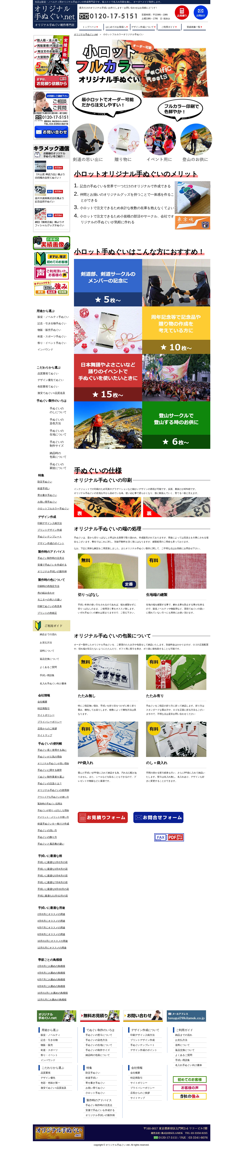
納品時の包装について (58, 454)
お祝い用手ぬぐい (47, 501)
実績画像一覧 (194, 27)
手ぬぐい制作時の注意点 (51, 558)
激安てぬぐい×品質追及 (51, 393)
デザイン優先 (48, 1077)
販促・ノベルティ (50, 1035)
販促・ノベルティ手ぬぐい (53, 316)
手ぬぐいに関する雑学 (50, 770)
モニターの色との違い (50, 599)
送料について (47, 650)
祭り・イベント (49, 1055)
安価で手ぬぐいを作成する (52, 564)
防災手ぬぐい (45, 481)
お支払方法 (46, 642)
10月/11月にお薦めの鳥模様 (53, 993)
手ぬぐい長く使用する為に (52, 750)
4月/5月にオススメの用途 (51, 920)
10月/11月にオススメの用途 (53, 941)
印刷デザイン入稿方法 (50, 523)
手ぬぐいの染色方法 (57, 421)
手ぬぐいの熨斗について (99, 1035)
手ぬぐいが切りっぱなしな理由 (53, 810)
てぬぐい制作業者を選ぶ (51, 776)
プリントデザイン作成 (50, 530)
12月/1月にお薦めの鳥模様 (52, 999)
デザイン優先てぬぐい (51, 379)
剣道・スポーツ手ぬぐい (52, 336)
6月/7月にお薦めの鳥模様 (51, 979)
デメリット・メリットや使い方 (53, 817)
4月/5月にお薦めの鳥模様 (51, 972)
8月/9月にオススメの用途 (51, 934)
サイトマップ (45, 735)
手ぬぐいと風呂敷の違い (51, 843)
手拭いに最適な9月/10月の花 (53, 889)
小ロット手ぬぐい (95, 1092)
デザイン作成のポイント (51, 543)
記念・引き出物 (49, 1040)
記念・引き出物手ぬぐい (52, 323)
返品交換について (49, 659)
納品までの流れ (48, 634)
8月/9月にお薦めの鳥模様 (51, 986)
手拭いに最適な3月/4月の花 (53, 869)
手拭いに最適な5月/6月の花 (53, 875)
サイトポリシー (46, 715)
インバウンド (45, 349)
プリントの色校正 (47, 613)
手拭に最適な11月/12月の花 (53, 895)
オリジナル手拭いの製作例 (52, 571)
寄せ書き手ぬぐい (47, 495)
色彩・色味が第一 (50, 1082)
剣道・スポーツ (49, 1050)
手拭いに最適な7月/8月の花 (53, 882)
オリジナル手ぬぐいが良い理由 (53, 763)
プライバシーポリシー (50, 721)
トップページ (90, 27)
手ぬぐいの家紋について (58, 466)
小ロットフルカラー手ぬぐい (53, 508)
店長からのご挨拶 (47, 728)
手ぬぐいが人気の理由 (50, 756)
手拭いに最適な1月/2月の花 (53, 862)
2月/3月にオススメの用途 (51, 914)
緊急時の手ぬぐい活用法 (50, 803)
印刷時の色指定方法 (48, 586)
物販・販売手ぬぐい (49, 329)
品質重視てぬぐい (48, 373)
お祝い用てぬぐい (95, 1087)
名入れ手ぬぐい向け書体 (53, 683)
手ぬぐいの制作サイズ (57, 443)
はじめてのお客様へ (117, 27)
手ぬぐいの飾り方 (47, 837)
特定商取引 (44, 708)
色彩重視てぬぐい (48, 386)
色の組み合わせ (46, 592)
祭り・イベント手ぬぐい (52, 342)
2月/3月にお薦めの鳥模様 (51, 966)
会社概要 (42, 701)
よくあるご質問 (48, 667)
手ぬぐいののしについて (58, 410)
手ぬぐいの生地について (58, 432)
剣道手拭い (44, 488)
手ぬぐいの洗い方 (47, 830)
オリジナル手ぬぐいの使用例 (53, 790)
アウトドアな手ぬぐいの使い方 (53, 797)
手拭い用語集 (47, 675)
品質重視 (45, 1072)
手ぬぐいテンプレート (50, 536)
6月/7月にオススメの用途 (51, 927)
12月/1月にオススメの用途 (52, 947)
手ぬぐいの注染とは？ (50, 783)
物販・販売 (47, 1045)
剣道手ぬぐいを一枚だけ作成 (53, 823)
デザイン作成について (143, 27)
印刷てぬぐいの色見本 (50, 606)
